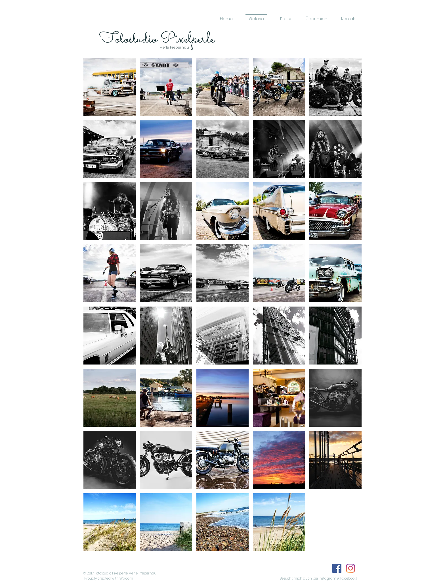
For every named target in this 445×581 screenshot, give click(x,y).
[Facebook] (336, 568)
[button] (109, 87)
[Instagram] (350, 568)
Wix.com (126, 578)
